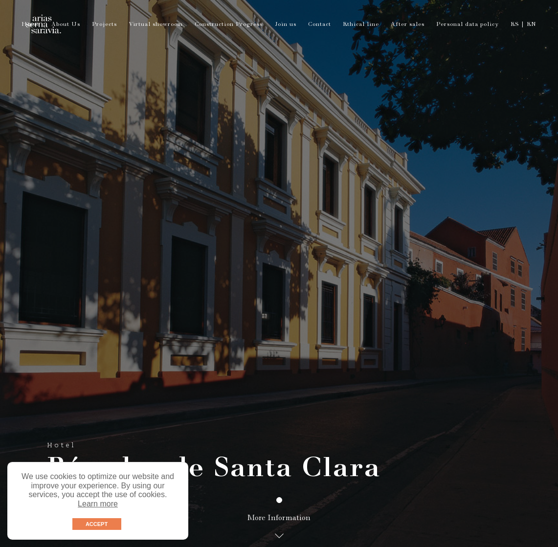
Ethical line (361, 25)
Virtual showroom (156, 25)
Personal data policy (467, 25)
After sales (407, 25)
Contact (319, 25)
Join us (285, 25)
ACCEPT (97, 524)
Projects (104, 25)
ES (515, 25)
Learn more (98, 504)
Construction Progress (229, 25)
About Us (65, 25)
